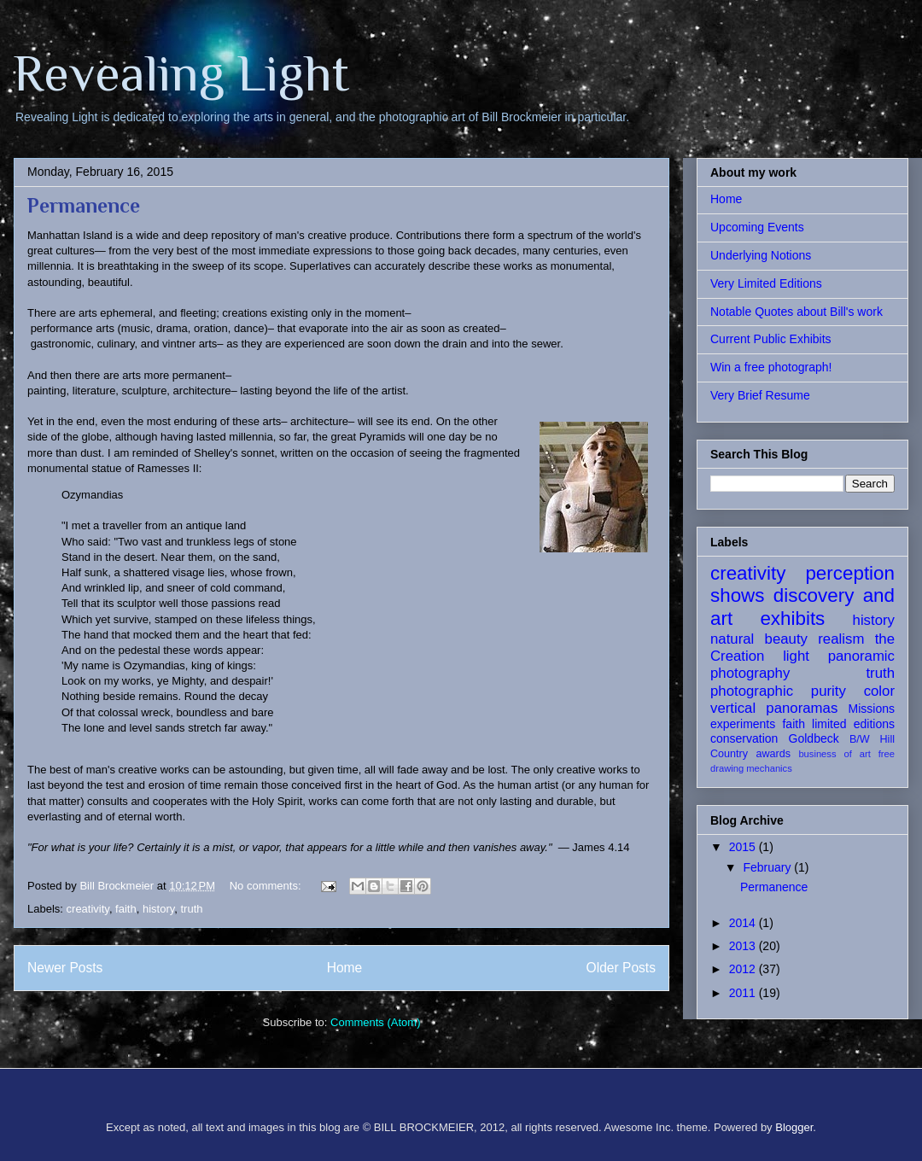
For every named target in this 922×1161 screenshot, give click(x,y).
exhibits (792, 618)
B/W (859, 739)
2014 (744, 923)
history (158, 908)
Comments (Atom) (375, 1022)
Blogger (794, 1127)
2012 (744, 969)
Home (345, 967)
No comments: (267, 885)
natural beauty (759, 639)
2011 (744, 993)
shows (737, 595)
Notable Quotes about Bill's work (796, 311)
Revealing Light (181, 73)
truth (191, 908)
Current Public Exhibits (771, 339)
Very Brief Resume (760, 395)
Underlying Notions (760, 255)
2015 (744, 847)
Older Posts (621, 967)
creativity (88, 908)
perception (850, 573)
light (796, 656)
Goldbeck (814, 738)
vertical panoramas (773, 708)
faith (126, 908)
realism (841, 639)
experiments (742, 724)
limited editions (853, 724)
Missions (872, 708)
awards (773, 754)
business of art (834, 754)
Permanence (83, 205)
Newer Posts (64, 967)
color (879, 691)
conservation (744, 738)
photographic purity (778, 691)
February (768, 867)
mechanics (768, 768)
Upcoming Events (757, 227)
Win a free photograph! (771, 367)
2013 (744, 946)
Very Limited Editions (766, 283)
